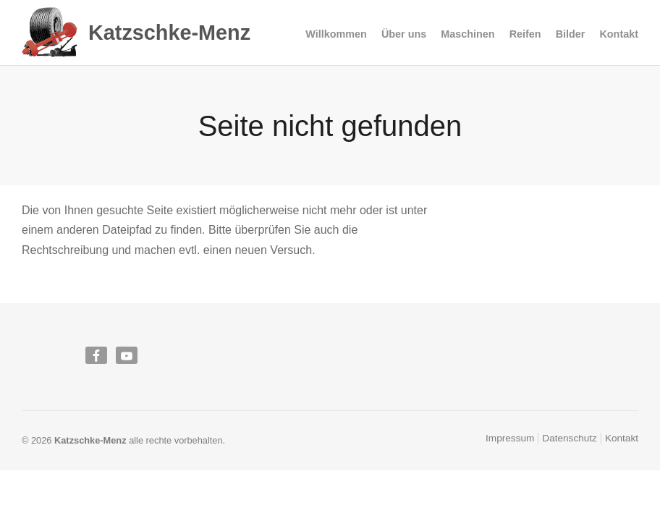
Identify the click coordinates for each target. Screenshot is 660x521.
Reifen (525, 34)
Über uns (403, 34)
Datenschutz (569, 438)
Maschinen (467, 34)
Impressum (510, 438)
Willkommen (336, 34)
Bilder (570, 34)
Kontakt (618, 34)
